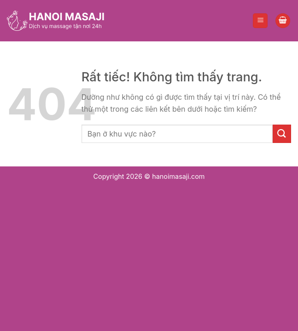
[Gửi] (282, 134)
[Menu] (260, 21)
